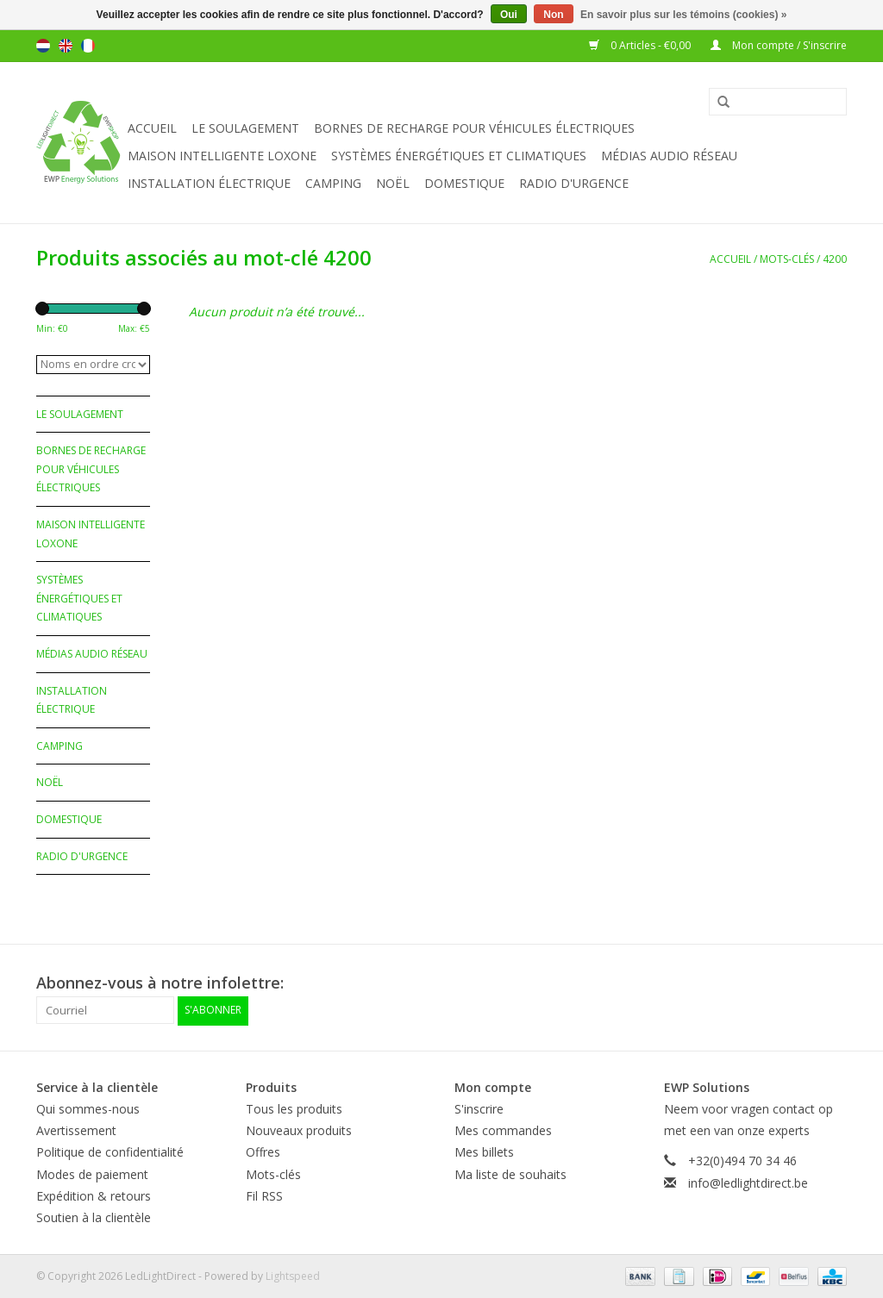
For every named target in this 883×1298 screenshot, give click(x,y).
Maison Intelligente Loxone (222, 155)
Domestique (464, 183)
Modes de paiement (92, 1173)
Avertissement (76, 1130)
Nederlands (43, 46)
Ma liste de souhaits (510, 1173)
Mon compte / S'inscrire (779, 45)
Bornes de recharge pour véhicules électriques (474, 128)
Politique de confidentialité (110, 1152)
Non (553, 15)
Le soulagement (245, 128)
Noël (393, 183)
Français (88, 46)
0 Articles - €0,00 (641, 45)
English (65, 46)
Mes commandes (503, 1130)
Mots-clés (787, 259)
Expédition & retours (93, 1195)
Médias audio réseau (669, 155)
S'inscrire (479, 1108)
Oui (508, 15)
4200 (835, 259)
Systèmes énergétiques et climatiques (458, 155)
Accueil (152, 128)
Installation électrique (209, 183)
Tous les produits (294, 1108)
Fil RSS (264, 1195)
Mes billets (484, 1152)
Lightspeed (293, 1275)
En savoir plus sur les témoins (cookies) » (683, 15)
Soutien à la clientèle (93, 1216)
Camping (333, 183)
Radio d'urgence (574, 183)
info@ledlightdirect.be (748, 1182)
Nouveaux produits (299, 1130)
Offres (263, 1152)
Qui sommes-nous (88, 1108)
